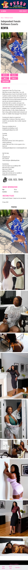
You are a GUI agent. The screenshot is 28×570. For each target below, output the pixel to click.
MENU (3, 11)
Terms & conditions (14, 564)
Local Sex (17, 567)
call (14, 75)
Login (20, 11)
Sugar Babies (5, 81)
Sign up (25, 11)
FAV (5, 78)
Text (5, 75)
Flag (14, 78)
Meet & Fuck (10, 567)
